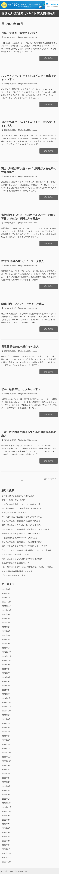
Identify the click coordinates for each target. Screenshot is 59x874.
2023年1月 (6, 749)
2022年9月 (6, 765)
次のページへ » (50, 479)
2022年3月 (6, 790)
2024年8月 (6, 669)
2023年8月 (6, 719)
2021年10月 (7, 811)
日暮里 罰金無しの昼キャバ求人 (20, 346)
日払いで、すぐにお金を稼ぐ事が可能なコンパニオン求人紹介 (27, 550)
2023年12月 (7, 702)
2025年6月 (6, 627)
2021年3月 (6, 841)
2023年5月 (6, 732)
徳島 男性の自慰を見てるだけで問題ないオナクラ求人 (24, 546)
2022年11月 (7, 757)
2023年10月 (7, 711)
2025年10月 (7, 610)
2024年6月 (6, 677)
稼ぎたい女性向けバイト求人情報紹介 (28, 13)
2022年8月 (6, 770)
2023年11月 (7, 707)
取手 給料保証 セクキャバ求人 (20, 389)
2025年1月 (6, 648)
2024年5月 (6, 682)
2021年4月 (6, 837)
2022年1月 (6, 799)
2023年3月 (6, 740)
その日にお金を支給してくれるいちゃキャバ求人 (22, 504)
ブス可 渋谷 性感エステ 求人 (13, 575)
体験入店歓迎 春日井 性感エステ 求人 (17, 571)
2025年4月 (6, 635)
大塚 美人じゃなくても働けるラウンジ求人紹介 (22, 559)
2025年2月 (6, 644)
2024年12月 (7, 652)
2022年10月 (7, 761)
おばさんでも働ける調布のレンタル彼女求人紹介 (22, 542)
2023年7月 (6, 723)
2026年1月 (6, 598)
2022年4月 (6, 786)
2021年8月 (6, 820)
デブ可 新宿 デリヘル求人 (14, 500)
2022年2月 (6, 795)
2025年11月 (7, 606)
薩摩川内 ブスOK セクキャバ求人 (22, 303)
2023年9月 (6, 715)
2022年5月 (6, 782)
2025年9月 (6, 614)
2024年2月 (6, 694)
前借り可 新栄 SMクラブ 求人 (14, 512)
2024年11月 (7, 656)
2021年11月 (7, 807)
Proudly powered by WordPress (14, 871)
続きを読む (48, 59)
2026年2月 (6, 594)
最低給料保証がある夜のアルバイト (16, 563)
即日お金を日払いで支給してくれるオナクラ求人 (22, 517)
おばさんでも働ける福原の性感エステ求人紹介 (21, 521)
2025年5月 (6, 631)
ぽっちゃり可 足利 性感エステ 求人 (16, 554)
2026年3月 (6, 589)
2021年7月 (6, 824)
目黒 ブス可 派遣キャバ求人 (19, 33)
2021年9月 (6, 816)
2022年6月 (6, 778)
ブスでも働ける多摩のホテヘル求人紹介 (18, 496)
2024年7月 (6, 673)
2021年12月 (7, 803)
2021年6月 (6, 828)
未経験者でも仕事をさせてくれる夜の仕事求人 (21, 533)
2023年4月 (6, 736)
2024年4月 (6, 686)
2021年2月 (6, 845)
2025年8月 (6, 619)
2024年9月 (6, 665)
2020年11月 (7, 858)
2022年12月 (7, 753)
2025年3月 (6, 640)
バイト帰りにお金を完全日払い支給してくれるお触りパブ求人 (27, 567)
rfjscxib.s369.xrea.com (28, 37)
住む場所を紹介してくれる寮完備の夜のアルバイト (23, 508)
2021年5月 (6, 832)
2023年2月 (6, 744)
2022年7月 (6, 774)
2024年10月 (7, 661)
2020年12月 (7, 853)
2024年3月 (6, 690)
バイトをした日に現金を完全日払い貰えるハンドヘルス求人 (26, 529)
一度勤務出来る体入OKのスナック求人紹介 (19, 538)
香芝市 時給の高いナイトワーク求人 (22, 261)
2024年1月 (6, 698)
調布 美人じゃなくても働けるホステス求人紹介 (22, 525)
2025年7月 (6, 623)
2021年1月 (6, 849)
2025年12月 (7, 602)
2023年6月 (6, 728)
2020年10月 (7, 862)
